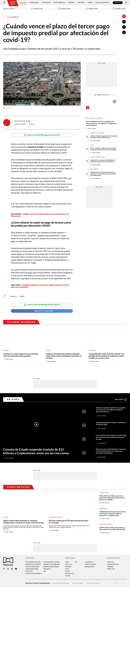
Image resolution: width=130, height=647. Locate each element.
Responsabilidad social (33, 561)
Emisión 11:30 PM (119, 9)
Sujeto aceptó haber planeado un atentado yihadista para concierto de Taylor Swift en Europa (23, 521)
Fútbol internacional (97, 157)
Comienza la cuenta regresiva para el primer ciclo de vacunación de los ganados (20, 354)
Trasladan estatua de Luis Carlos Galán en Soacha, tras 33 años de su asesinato (40, 285)
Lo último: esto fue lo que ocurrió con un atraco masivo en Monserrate (40, 214)
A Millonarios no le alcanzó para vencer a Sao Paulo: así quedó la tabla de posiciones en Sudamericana (103, 174)
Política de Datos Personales (61, 583)
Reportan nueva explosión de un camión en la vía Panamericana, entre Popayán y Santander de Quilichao (111, 450)
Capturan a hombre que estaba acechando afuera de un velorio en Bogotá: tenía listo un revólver (64, 355)
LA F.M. (67, 568)
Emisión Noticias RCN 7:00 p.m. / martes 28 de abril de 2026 (111, 422)
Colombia (23, 2)
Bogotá (22, 295)
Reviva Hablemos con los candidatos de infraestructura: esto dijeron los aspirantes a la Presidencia (101, 123)
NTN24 (67, 561)
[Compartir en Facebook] (124, 22)
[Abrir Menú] (4, 2)
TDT (76, 561)
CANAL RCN (117, 2)
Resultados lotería (105, 524)
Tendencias (81, 2)
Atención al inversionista (29, 574)
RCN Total (68, 563)
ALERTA (67, 570)
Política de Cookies (78, 583)
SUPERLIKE (110, 565)
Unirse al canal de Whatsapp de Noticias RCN (42, 135)
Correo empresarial (32, 569)
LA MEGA (67, 575)
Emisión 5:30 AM (37, 9)
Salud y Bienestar (59, 2)
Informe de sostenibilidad (48, 564)
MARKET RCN (111, 568)
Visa (91, 145)
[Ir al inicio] (12, 3)
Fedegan (6, 350)
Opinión (90, 2)
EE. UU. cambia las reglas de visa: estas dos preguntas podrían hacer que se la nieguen (103, 149)
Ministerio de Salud (55, 516)
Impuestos (13, 295)
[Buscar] (126, 3)
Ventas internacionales (51, 567)
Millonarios (94, 169)
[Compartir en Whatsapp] (124, 32)
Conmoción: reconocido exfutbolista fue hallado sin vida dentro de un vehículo (102, 161)
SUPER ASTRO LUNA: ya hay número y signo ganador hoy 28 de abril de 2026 (112, 528)
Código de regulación (32, 567)
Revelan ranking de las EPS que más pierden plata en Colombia (68, 521)
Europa (5, 516)
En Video (13, 398)
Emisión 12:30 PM (64, 9)
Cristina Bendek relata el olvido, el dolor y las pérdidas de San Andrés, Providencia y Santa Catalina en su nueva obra (106, 355)
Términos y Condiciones (93, 583)
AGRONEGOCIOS (89, 565)
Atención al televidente (33, 563)
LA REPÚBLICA (89, 561)
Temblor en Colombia (97, 133)
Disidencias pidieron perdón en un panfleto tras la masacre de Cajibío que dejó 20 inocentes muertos (111, 409)
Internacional (34, 2)
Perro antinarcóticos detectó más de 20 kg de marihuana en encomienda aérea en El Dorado (111, 436)
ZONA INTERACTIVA (113, 563)
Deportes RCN (46, 2)
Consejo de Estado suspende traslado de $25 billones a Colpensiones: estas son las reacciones (36, 450)
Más (121, 398)
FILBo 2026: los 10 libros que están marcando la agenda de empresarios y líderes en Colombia (112, 497)
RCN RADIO (68, 565)
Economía (71, 2)
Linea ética (46, 569)
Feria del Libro (104, 492)
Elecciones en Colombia (94, 118)
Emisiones (9, 9)
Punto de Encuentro (102, 2)
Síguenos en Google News (42, 310)
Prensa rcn (29, 571)
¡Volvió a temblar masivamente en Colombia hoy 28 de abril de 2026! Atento (103, 136)
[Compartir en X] (124, 27)
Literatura (92, 350)
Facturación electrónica (51, 561)
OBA (44, 571)
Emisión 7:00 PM (92, 9)
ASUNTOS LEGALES (90, 563)
